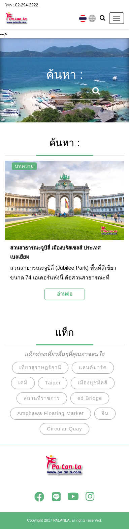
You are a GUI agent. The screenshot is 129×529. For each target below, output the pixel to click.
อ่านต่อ (64, 294)
